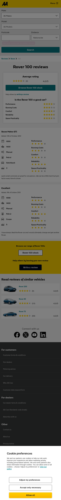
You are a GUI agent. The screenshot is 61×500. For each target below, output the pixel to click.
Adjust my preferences (29, 480)
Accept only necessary (30, 488)
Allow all (30, 495)
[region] (30, 473)
